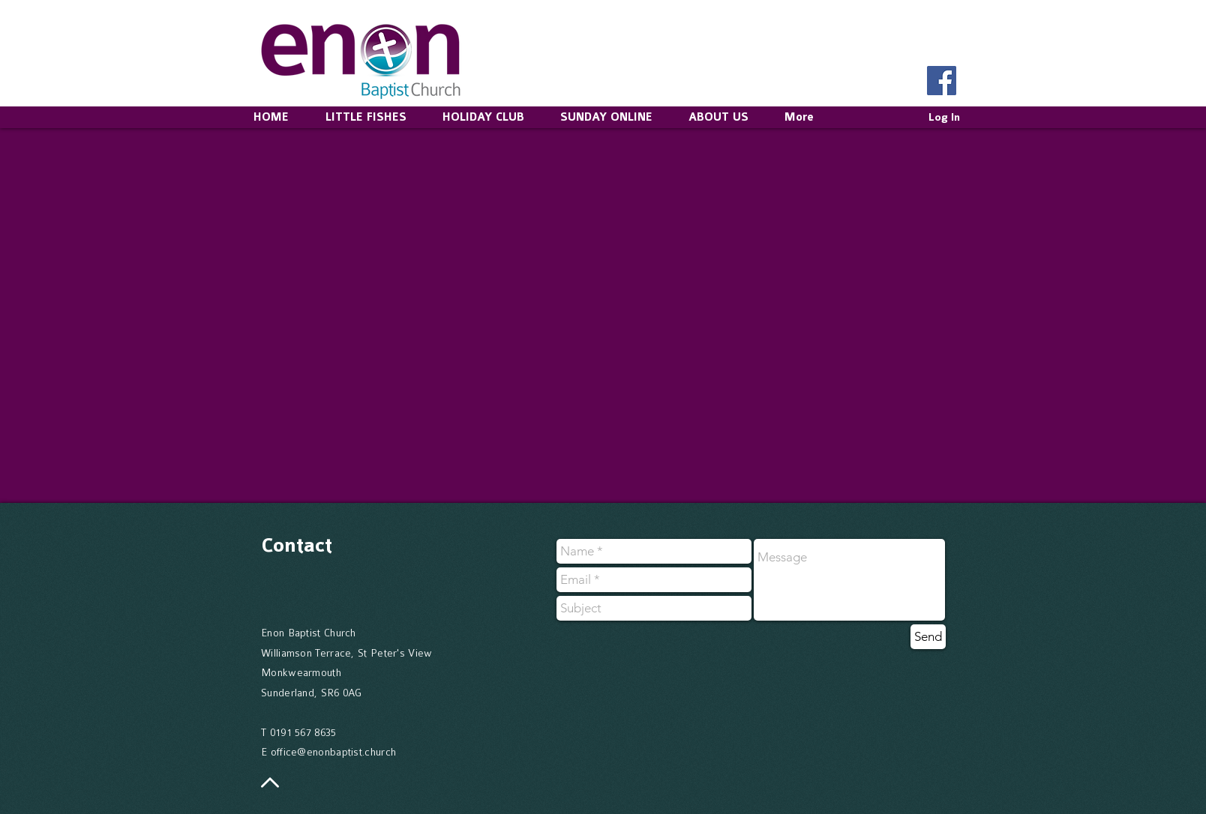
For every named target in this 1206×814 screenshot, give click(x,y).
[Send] (928, 636)
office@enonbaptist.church (334, 752)
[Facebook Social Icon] (941, 80)
